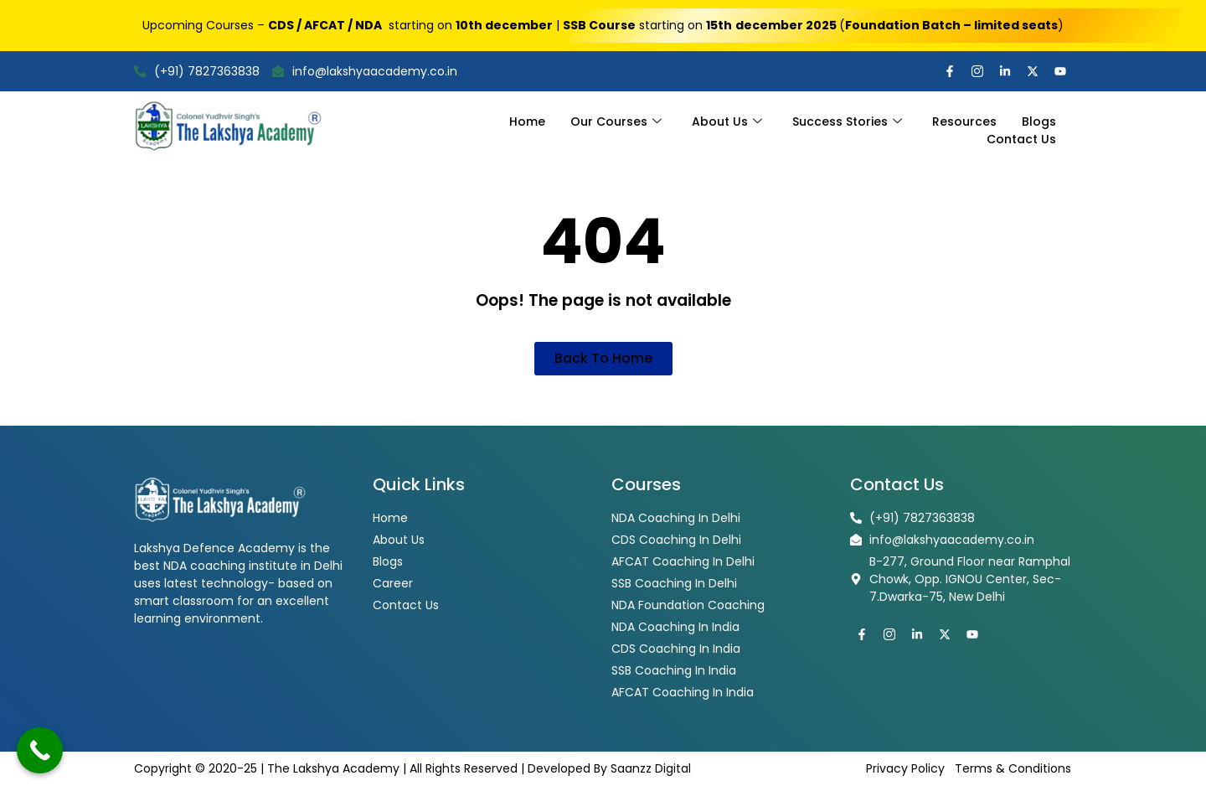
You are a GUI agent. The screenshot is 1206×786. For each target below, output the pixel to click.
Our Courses (616, 121)
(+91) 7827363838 (197, 71)
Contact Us (1021, 139)
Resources (964, 121)
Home (527, 121)
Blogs (1039, 121)
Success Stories (847, 121)
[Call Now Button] (40, 750)
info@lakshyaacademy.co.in (364, 71)
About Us (727, 121)
